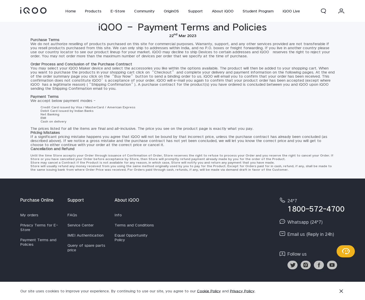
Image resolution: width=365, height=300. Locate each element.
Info (118, 215)
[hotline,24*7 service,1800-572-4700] (312, 205)
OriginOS (171, 11)
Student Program (258, 11)
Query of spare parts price (86, 247)
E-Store (118, 11)
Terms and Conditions (134, 225)
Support (195, 11)
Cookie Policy (209, 291)
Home (70, 11)
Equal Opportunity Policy (131, 237)
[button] (323, 10)
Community (144, 11)
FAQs (72, 215)
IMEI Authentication (85, 235)
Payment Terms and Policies (38, 242)
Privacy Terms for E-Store (39, 227)
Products (93, 11)
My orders (29, 215)
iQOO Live (291, 11)
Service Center (80, 225)
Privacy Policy (242, 291)
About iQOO (222, 11)
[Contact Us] (346, 251)
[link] (33, 10)
